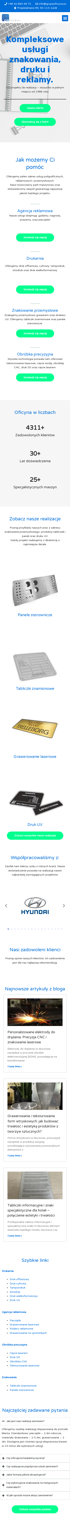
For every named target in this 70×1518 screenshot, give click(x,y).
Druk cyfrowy (18, 1283)
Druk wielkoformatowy (24, 1296)
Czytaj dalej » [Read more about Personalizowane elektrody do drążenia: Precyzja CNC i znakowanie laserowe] (14, 1066)
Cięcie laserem (19, 1353)
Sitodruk (15, 1292)
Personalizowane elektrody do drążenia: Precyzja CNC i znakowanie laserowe (31, 1037)
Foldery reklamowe (21, 1328)
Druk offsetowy (19, 1279)
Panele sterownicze (35, 615)
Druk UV (35, 825)
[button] (65, 18)
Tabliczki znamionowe (35, 688)
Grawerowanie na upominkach (28, 1333)
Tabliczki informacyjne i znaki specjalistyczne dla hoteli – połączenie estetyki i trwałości (31, 1210)
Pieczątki (15, 1320)
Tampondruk (17, 1287)
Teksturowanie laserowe (24, 1365)
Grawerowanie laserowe (35, 757)
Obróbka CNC (18, 1361)
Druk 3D (15, 1357)
